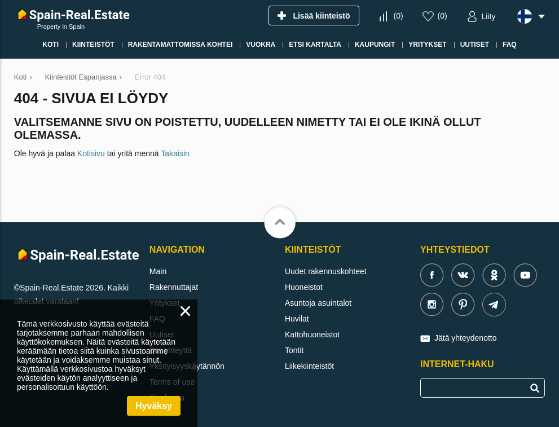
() (398, 15)
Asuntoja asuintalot (318, 302)
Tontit (294, 350)
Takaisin (175, 153)
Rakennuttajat (173, 287)
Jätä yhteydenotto (465, 337)
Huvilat (297, 318)
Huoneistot (304, 287)
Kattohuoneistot (312, 334)
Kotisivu (91, 153)
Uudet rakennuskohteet (326, 271)
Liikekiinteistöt (309, 366)
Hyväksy (153, 406)
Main (157, 271)
